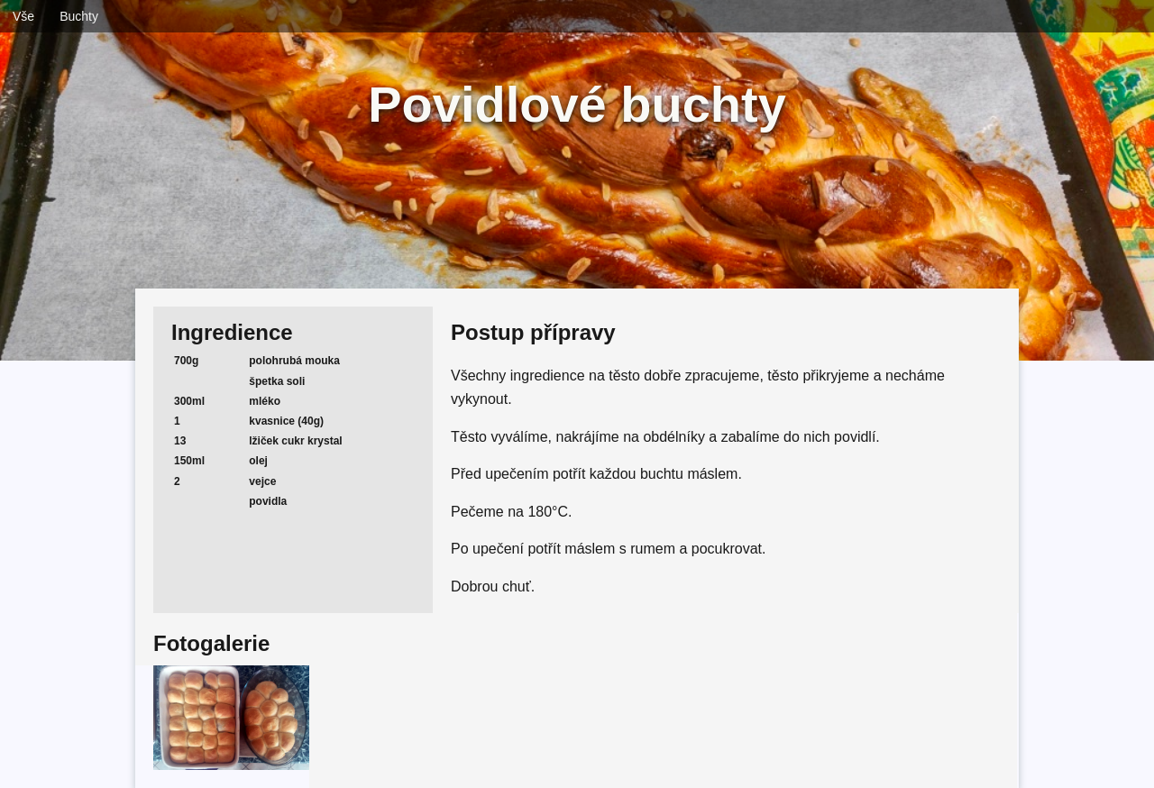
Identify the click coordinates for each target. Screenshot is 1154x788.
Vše (23, 16)
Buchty (79, 16)
